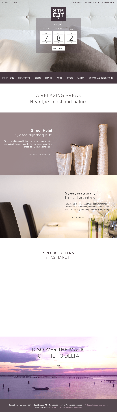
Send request (58, 48)
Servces (48, 78)
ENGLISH (16, 3)
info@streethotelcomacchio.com (99, 3)
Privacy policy (57, 407)
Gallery (80, 78)
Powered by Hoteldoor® (73, 407)
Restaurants (24, 78)
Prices (59, 78)
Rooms (38, 78)
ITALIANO (5, 3)
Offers (70, 78)
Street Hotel (8, 78)
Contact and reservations (101, 78)
